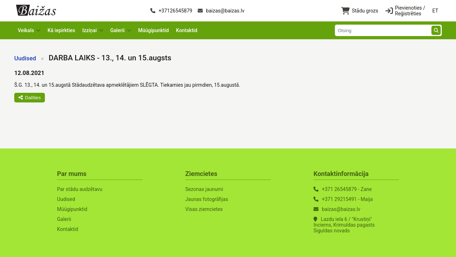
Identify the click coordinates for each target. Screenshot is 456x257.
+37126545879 (171, 11)
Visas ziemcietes (204, 209)
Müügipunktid (153, 30)
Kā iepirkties (61, 30)
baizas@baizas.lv (221, 11)
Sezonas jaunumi (204, 189)
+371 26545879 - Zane (347, 189)
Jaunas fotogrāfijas (206, 199)
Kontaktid (186, 30)
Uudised (25, 58)
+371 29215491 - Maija (347, 199)
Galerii (64, 219)
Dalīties (30, 97)
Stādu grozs (359, 11)
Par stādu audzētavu (79, 189)
